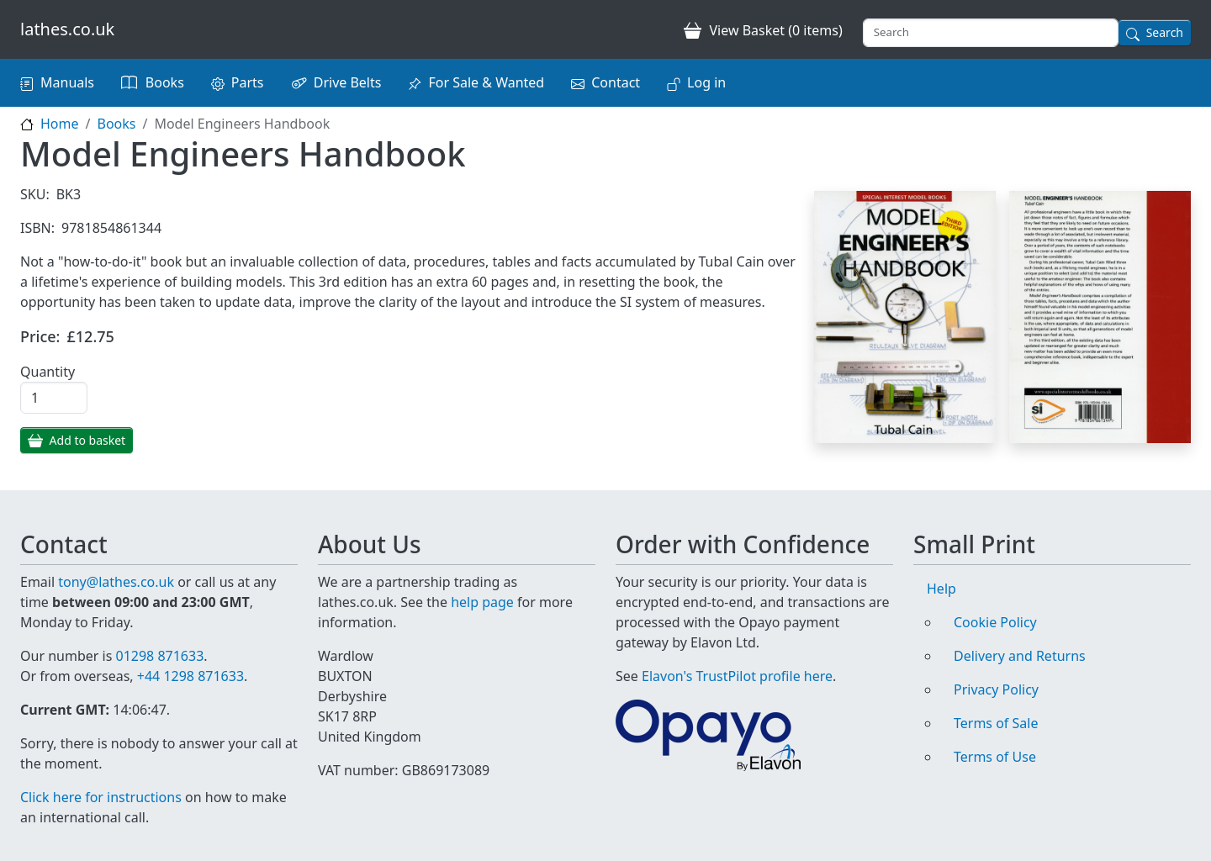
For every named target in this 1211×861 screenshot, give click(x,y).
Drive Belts (348, 82)
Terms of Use (995, 756)
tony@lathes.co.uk (116, 582)
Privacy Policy (996, 689)
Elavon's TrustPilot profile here (737, 676)
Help (941, 588)
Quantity (47, 371)
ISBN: (37, 228)
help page (482, 602)
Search (1164, 32)
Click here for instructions (101, 797)
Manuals (67, 82)
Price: (40, 336)
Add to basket (88, 440)
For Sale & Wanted (486, 82)
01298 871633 (159, 656)
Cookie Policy (995, 622)
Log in (706, 82)
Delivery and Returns (1020, 656)
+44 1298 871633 (190, 676)
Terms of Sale (996, 723)
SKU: (35, 194)
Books (164, 82)
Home (59, 123)
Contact (615, 82)
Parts (247, 82)
